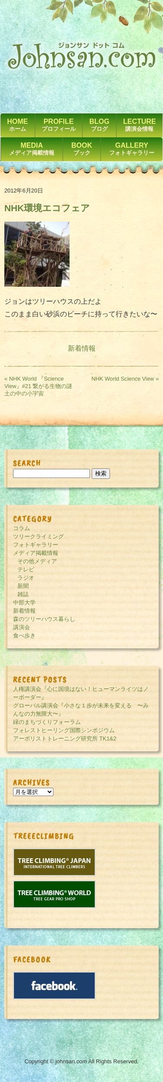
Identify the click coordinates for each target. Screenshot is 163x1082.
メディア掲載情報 (35, 553)
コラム (21, 528)
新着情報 (82, 348)
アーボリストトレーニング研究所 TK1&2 (64, 738)
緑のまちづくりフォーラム (47, 722)
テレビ (25, 569)
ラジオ (25, 577)
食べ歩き (24, 635)
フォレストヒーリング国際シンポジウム (64, 730)
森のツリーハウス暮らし (44, 619)
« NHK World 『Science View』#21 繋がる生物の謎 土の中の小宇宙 (41, 386)
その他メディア (37, 561)
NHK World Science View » (125, 378)
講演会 (21, 627)
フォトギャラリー (35, 544)
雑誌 (23, 594)
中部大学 (24, 602)
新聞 (23, 586)
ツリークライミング (38, 536)
